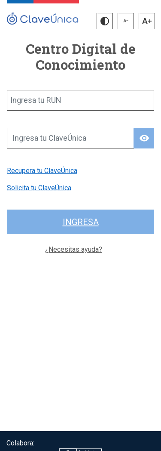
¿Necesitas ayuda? (73, 249)
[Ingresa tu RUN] (80, 100)
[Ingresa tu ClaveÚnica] (70, 138)
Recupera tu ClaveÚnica (42, 171)
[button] (105, 21)
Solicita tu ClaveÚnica (39, 188)
